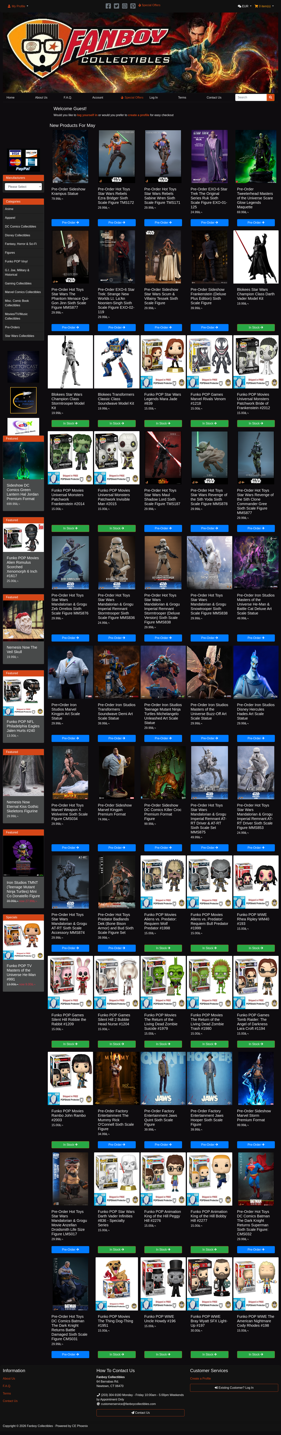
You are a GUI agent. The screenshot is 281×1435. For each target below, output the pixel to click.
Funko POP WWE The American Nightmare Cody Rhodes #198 (255, 1320)
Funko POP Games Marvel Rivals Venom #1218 (208, 398)
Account (97, 97)
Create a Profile (200, 1378)
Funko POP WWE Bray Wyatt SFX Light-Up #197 (209, 1320)
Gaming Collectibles (18, 283)
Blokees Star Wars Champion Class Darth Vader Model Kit (256, 294)
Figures (10, 252)
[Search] (251, 97)
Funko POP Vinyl (16, 261)
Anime (9, 209)
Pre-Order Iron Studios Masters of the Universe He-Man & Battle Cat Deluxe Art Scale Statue (256, 604)
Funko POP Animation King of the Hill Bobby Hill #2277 (209, 1216)
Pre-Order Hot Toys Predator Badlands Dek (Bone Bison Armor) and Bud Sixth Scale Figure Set (115, 924)
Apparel (10, 217)
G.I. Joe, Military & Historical (17, 272)
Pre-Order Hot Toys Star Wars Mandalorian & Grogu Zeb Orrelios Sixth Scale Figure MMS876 (70, 604)
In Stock (256, 327)
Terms (182, 97)
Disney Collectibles (17, 235)
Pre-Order (70, 222)
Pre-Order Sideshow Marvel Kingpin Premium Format (115, 809)
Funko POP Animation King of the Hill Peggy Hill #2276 (162, 1216)
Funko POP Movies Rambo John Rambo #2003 (69, 1115)
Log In (154, 97)
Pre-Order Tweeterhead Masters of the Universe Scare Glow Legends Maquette (255, 198)
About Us (41, 97)
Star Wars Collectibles (19, 335)
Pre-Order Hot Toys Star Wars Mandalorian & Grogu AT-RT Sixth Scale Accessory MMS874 (69, 924)
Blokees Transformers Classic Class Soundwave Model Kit (116, 398)
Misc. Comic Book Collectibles (17, 303)
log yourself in (87, 115)
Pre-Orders (12, 327)
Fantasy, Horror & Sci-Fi (21, 243)
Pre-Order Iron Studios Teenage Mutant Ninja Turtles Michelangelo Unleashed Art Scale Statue (163, 714)
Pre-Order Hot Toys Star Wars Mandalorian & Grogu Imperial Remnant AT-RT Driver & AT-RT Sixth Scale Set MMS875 (208, 818)
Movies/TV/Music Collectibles (16, 316)
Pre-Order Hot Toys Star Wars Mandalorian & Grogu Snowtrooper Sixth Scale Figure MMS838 (209, 604)
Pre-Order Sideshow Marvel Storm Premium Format (254, 1115)
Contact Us (214, 97)
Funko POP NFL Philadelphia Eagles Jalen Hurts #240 (23, 726)
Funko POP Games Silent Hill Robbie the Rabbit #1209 (69, 1019)
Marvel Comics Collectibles (23, 292)
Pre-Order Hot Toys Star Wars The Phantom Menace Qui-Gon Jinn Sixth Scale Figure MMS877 (70, 298)
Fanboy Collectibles (40, 1426)
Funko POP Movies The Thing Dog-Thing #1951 (115, 1320)
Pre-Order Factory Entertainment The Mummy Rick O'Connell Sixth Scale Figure (116, 1120)
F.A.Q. (68, 97)
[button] (18, 6)
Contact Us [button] (140, 1412)
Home (11, 97)
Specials (11, 917)
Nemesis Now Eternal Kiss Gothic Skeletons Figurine (22, 806)
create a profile (138, 115)
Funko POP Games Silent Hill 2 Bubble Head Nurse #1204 (114, 1019)
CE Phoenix (80, 1426)
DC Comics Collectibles (20, 226)
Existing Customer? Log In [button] (234, 1387)
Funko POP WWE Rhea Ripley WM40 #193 (253, 919)
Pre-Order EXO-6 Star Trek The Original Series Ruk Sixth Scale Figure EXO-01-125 (209, 198)
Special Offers (132, 97)
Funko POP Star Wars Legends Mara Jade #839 (162, 398)
